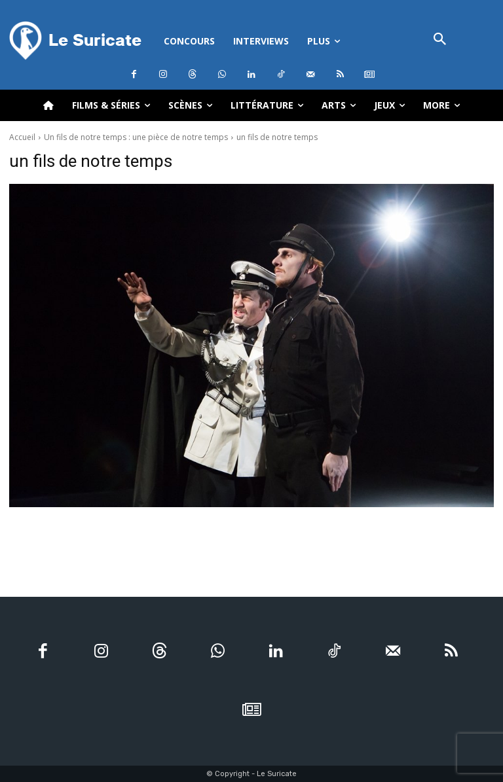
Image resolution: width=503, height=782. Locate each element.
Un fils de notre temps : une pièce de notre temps (136, 137)
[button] (440, 40)
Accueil (22, 137)
